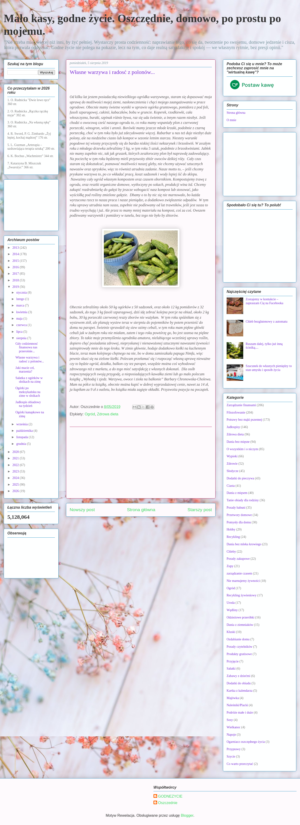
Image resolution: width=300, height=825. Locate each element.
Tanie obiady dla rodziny (243, 500)
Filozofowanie (236, 412)
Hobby (231, 529)
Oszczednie (167, 803)
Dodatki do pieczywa (240, 478)
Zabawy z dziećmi (238, 676)
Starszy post (199, 509)
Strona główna (141, 509)
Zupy (230, 566)
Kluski (231, 632)
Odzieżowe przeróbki (240, 617)
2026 (16, 491)
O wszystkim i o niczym (242, 449)
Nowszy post (82, 509)
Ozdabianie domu (238, 639)
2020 (16, 452)
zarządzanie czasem (239, 573)
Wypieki (232, 456)
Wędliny (232, 610)
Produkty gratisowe (239, 654)
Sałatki (231, 668)
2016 (16, 267)
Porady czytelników (239, 646)
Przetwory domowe (239, 515)
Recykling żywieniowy (241, 595)
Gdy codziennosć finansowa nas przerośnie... (26, 347)
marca (20, 305)
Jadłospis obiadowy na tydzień (28, 404)
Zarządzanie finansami (241, 405)
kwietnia (22, 312)
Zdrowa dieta (107, 414)
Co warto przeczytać (240, 764)
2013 (16, 247)
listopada (22, 437)
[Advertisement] (141, 462)
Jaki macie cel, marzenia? (25, 369)
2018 (16, 280)
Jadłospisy (233, 427)
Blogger (187, 815)
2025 (16, 484)
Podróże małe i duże (240, 712)
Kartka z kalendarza (239, 690)
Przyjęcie (233, 661)
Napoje (231, 734)
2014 (16, 254)
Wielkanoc (233, 727)
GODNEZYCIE (170, 796)
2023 (16, 471)
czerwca (21, 325)
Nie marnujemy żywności (243, 581)
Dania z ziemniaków (240, 625)
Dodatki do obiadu (239, 683)
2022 (16, 465)
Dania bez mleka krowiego (244, 544)
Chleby (231, 551)
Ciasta (231, 485)
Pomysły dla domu (239, 522)
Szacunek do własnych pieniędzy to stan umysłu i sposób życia (269, 368)
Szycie (231, 756)
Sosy (230, 720)
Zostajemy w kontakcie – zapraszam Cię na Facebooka (264, 301)
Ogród (90, 414)
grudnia (21, 444)
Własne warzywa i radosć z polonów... (29, 359)
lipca (19, 331)
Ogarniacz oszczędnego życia (246, 741)
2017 (16, 273)
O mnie (231, 120)
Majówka (233, 698)
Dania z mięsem (237, 493)
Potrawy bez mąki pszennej (244, 419)
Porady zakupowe (238, 558)
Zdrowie (232, 463)
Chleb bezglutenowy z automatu (267, 321)
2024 (16, 478)
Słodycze (232, 471)
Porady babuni (236, 507)
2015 (16, 260)
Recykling (233, 537)
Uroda (231, 602)
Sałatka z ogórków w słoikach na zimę (29, 380)
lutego (20, 299)
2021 (16, 458)
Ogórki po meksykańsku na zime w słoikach (27, 392)
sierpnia (21, 338)
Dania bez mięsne (238, 441)
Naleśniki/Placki (237, 705)
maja (19, 318)
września (22, 424)
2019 (16, 287)
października (24, 430)
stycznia (21, 292)
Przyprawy (234, 749)
